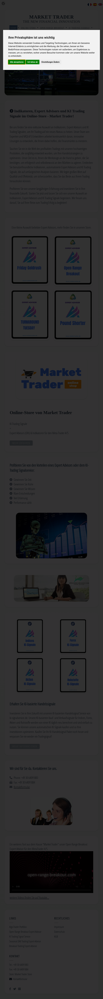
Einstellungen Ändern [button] (51, 62)
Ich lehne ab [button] (32, 62)
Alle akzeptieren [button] (17, 62)
